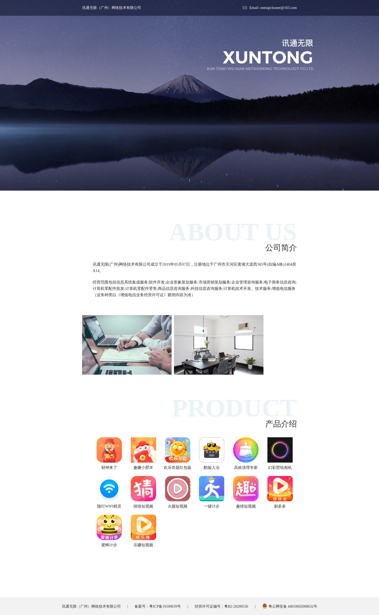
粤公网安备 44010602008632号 (289, 606)
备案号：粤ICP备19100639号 (157, 606)
